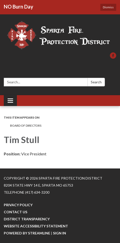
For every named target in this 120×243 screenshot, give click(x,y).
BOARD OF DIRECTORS (25, 125)
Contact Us (15, 212)
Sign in (59, 233)
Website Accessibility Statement (36, 226)
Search (96, 82)
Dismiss (108, 7)
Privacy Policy (18, 205)
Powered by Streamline (27, 233)
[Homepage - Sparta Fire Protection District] (60, 35)
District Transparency (27, 219)
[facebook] (113, 57)
